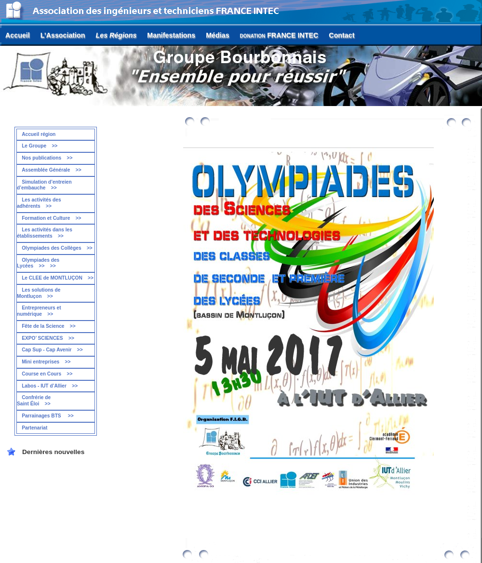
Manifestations (171, 35)
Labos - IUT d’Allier (50, 386)
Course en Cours (47, 373)
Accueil (17, 35)
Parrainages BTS (48, 415)
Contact (341, 35)
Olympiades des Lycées (38, 263)
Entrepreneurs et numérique (39, 311)
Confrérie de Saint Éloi (34, 400)
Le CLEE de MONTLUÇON (58, 278)
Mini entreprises (46, 361)
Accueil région (38, 134)
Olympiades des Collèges (57, 248)
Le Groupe (39, 145)
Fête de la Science (49, 326)
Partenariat (34, 427)
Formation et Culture (51, 218)
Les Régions (116, 35)
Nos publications (47, 158)
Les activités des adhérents (39, 203)
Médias (217, 35)
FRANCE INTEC (279, 35)
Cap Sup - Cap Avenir (52, 349)
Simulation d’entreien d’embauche (44, 185)
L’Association (62, 35)
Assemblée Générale (51, 170)
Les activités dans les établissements (44, 233)
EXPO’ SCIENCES (48, 338)
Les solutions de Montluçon (39, 293)
